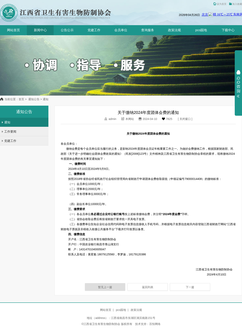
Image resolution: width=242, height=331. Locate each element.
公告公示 (67, 30)
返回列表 (147, 287)
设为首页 (219, 3)
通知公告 (34, 99)
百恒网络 (155, 324)
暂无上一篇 (105, 287)
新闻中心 (40, 30)
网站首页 (13, 30)
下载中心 (228, 30)
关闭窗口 (185, 119)
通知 (5, 122)
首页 (21, 99)
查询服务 (147, 30)
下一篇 (190, 287)
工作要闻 (8, 131)
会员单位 (120, 30)
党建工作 (94, 30)
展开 (238, 84)
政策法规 (174, 30)
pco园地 (201, 30)
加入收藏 (235, 4)
